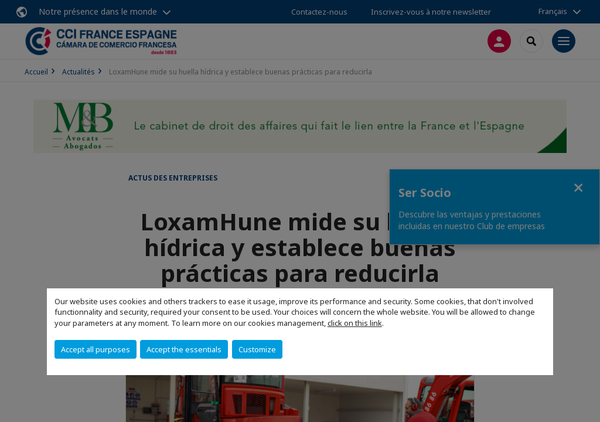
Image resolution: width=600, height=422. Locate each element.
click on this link (355, 323)
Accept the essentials (183, 349)
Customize (257, 349)
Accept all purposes (95, 349)
